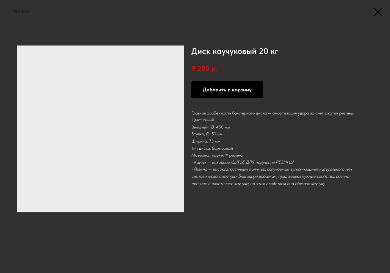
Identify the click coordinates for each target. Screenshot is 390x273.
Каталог (21, 11)
